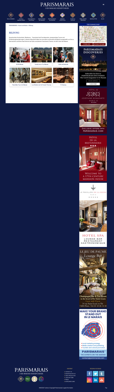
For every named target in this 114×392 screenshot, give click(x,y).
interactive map (99, 44)
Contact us (68, 371)
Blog (102, 16)
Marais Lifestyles (62, 17)
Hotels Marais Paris (21, 17)
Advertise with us (70, 373)
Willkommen (11, 16)
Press (67, 379)
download (86, 44)
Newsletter (93, 16)
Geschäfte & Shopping (31, 17)
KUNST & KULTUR (72, 17)
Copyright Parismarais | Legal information (61, 388)
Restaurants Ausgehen (52, 17)
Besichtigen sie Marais (41, 17)
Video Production (70, 375)
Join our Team (69, 377)
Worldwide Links (70, 381)
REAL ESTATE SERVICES (83, 17)
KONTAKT (70, 368)
